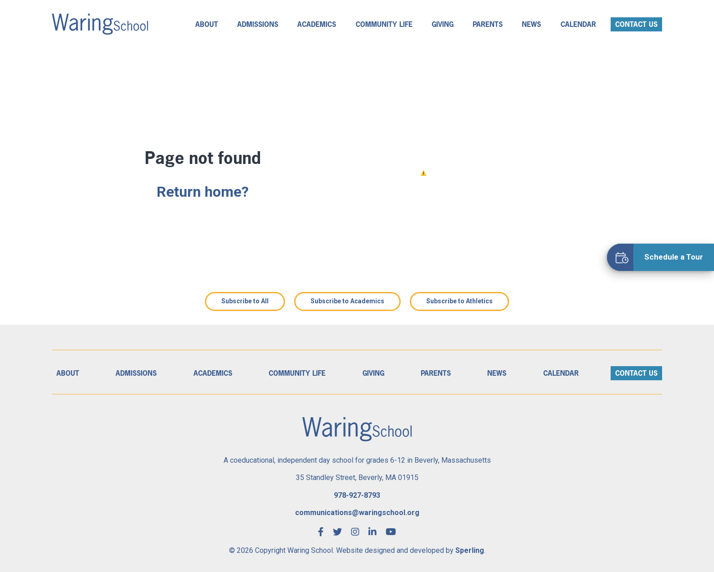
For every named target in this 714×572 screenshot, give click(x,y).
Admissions (257, 24)
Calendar (578, 24)
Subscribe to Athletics (459, 301)
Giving (443, 24)
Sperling (469, 550)
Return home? (203, 191)
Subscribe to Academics (347, 301)
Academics (316, 24)
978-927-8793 (357, 495)
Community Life (384, 24)
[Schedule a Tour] (660, 257)
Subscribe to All (245, 301)
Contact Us (636, 24)
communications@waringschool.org (357, 512)
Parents (488, 24)
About (206, 24)
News (531, 24)
